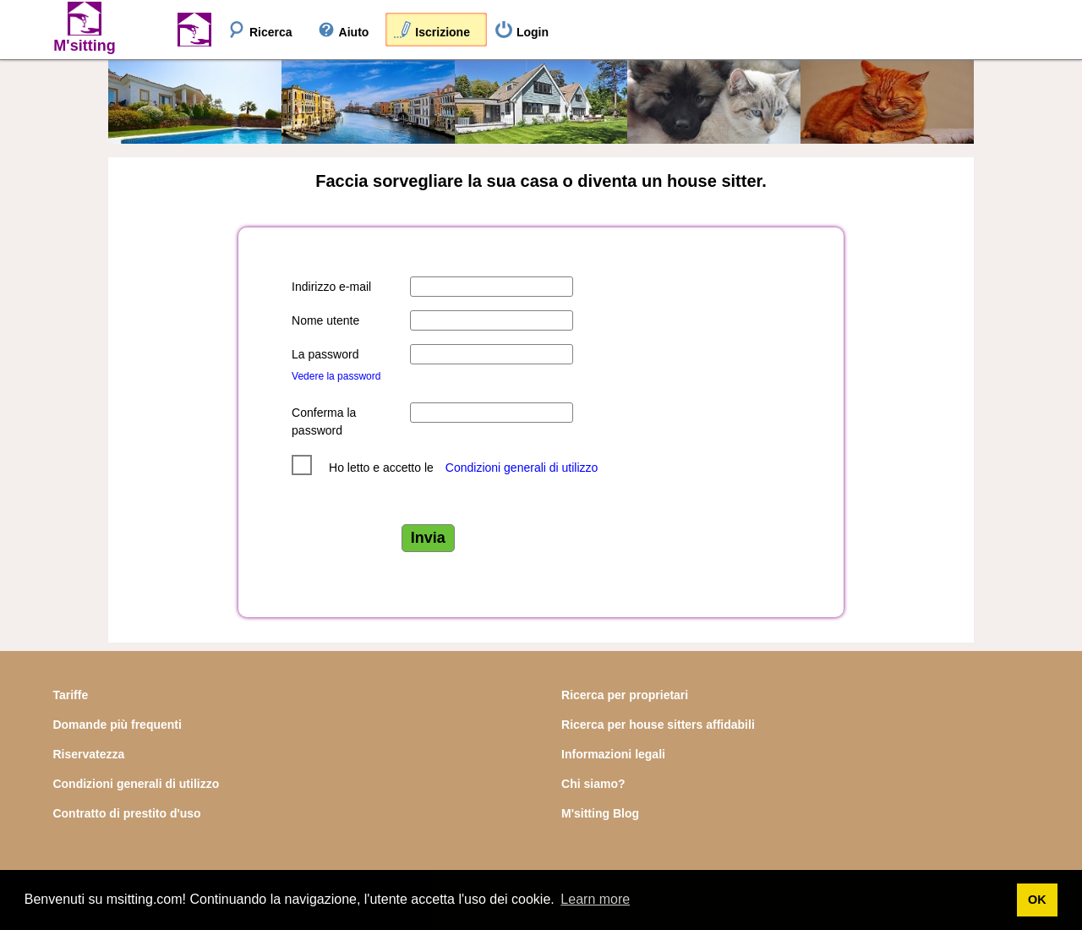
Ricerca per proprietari (624, 695)
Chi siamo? (593, 783)
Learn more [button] (595, 899)
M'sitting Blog (600, 813)
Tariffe (70, 695)
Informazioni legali (613, 754)
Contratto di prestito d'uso (126, 813)
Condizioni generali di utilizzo (521, 467)
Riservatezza (88, 754)
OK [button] (1037, 899)
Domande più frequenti (116, 724)
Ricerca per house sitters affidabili (658, 724)
